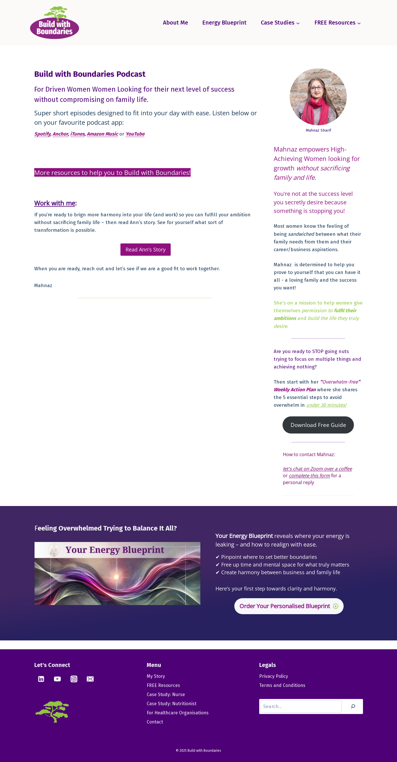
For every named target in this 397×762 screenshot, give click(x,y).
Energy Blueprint (224, 22)
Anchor (60, 134)
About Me (175, 22)
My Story (156, 676)
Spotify (42, 134)
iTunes (77, 134)
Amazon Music (102, 134)
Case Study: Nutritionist (171, 703)
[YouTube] (57, 679)
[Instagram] (74, 679)
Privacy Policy (273, 676)
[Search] (353, 706)
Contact (155, 722)
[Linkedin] (41, 679)
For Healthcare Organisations (178, 712)
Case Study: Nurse (166, 694)
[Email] (90, 679)
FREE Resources (163, 685)
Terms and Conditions (282, 685)
